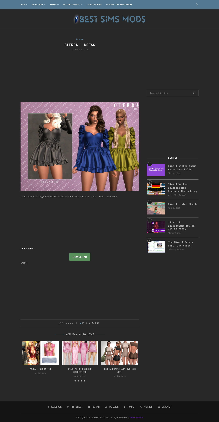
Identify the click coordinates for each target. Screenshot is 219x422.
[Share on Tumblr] (95, 323)
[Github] (146, 406)
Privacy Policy (136, 417)
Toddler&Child (94, 4)
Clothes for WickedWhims (119, 4)
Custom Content (71, 4)
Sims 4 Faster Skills (182, 204)
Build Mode (37, 4)
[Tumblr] (129, 406)
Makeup (53, 4)
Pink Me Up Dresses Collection (80, 370)
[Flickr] (94, 406)
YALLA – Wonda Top (40, 369)
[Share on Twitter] (89, 323)
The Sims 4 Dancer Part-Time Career (180, 243)
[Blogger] (164, 406)
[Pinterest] (75, 406)
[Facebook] (55, 406)
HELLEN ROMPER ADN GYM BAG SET (119, 370)
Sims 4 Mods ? (28, 248)
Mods (23, 4)
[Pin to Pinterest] (93, 323)
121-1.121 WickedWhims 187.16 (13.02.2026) (181, 226)
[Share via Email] (98, 323)
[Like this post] (83, 323)
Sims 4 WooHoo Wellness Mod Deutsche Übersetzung (182, 188)
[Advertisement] (80, 76)
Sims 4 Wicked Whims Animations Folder (182, 167)
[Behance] (111, 406)
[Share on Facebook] (86, 323)
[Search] (196, 4)
